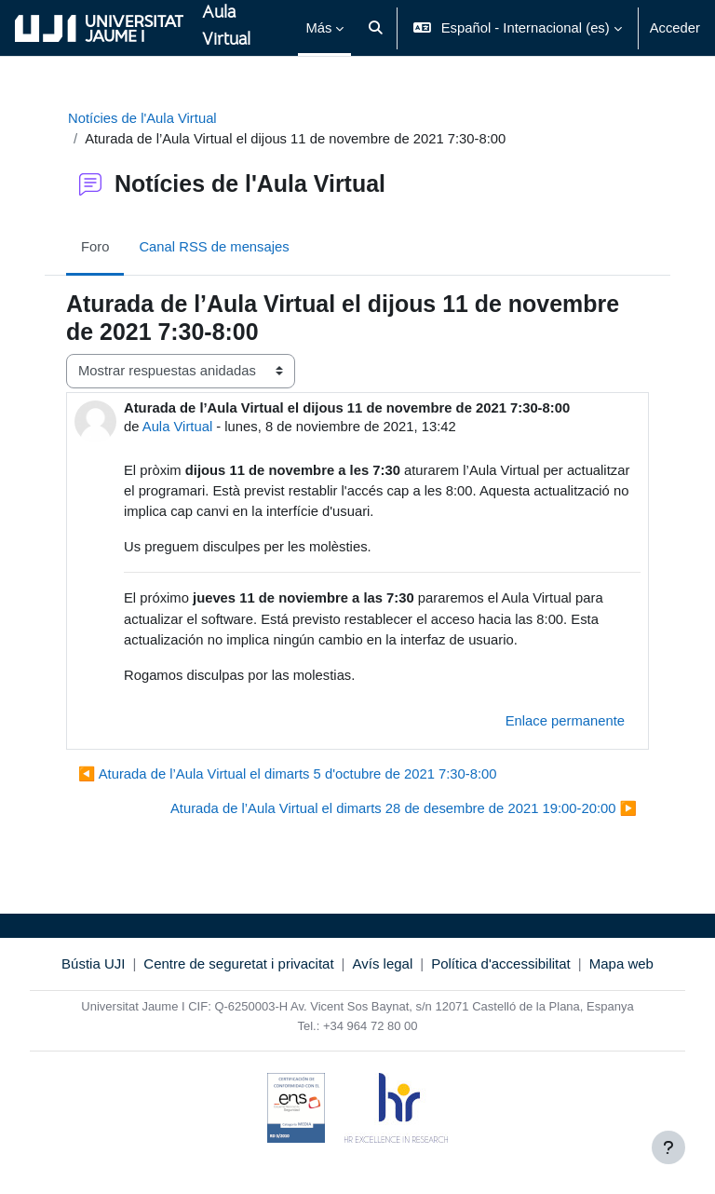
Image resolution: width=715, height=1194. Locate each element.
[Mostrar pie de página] (668, 1147)
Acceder (675, 27)
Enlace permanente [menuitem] (565, 720)
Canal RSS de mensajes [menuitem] (214, 246)
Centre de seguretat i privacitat (238, 963)
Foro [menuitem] (95, 246)
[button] (375, 28)
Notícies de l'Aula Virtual (142, 118)
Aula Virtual (177, 426)
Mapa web (621, 963)
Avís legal (383, 963)
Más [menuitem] (318, 27)
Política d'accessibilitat (501, 963)
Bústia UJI (93, 963)
